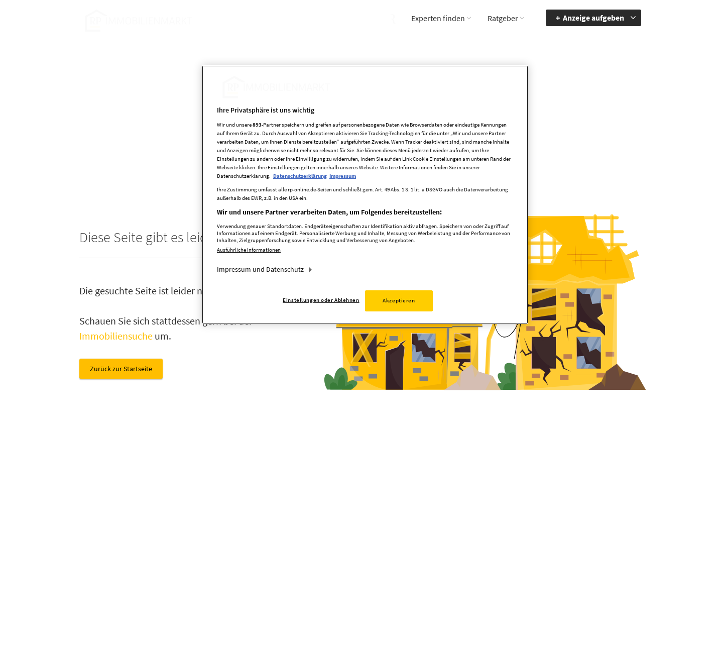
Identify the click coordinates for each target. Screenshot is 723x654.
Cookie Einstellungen (448, 561)
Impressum (434, 531)
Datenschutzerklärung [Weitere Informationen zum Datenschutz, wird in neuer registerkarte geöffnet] (300, 175)
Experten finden (438, 18)
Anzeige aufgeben (593, 18)
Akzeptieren (399, 300)
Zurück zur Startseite (121, 368)
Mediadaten (434, 517)
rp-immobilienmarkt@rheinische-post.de (334, 560)
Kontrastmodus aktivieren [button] (521, 560)
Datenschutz (436, 546)
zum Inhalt (594, 546)
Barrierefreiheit (600, 517)
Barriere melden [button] (522, 517)
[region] (365, 194)
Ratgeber (503, 18)
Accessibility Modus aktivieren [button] (526, 536)
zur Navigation (600, 531)
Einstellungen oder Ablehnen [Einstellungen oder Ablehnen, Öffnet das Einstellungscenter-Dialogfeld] (321, 299)
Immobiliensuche (116, 336)
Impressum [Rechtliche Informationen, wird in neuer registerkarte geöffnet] (342, 175)
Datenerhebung (440, 575)
